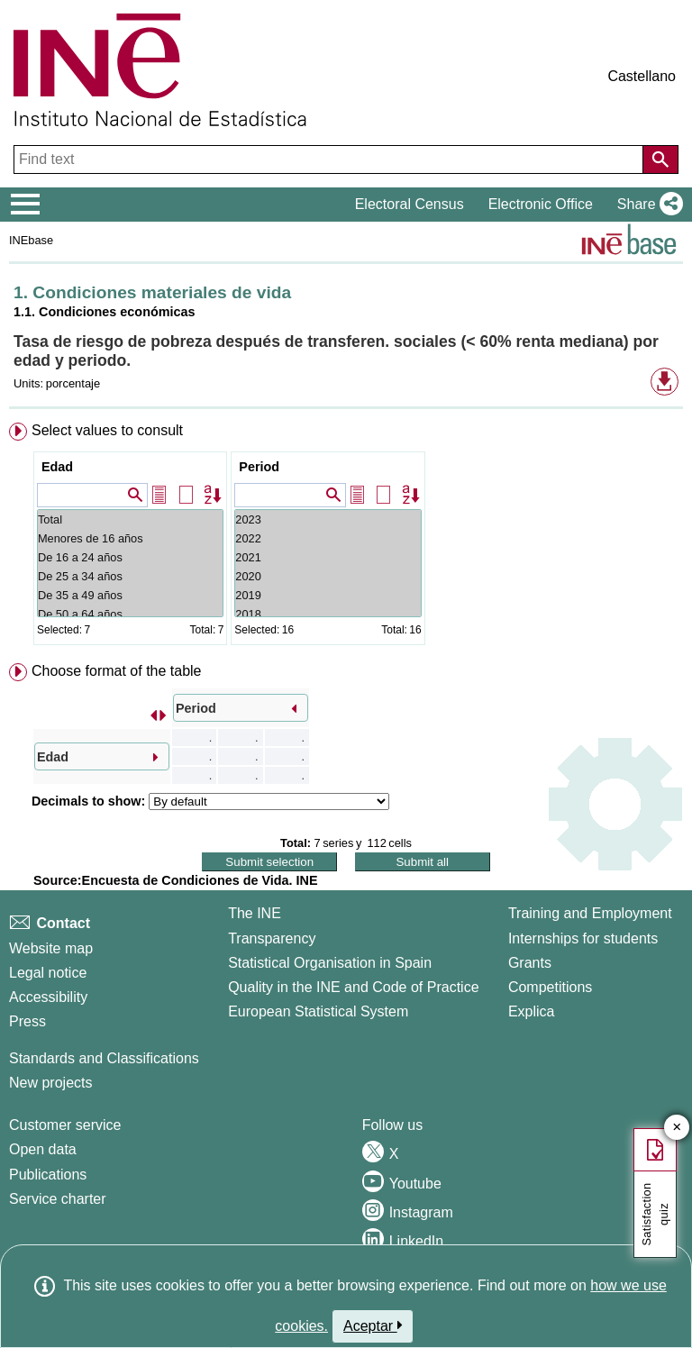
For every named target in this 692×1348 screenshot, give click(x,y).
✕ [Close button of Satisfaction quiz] (677, 1128)
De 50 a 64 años (130, 614)
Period (259, 467)
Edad (57, 467)
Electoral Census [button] (409, 204)
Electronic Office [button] (540, 204)
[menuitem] (346, 537)
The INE (254, 913)
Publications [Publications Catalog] (47, 1174)
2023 (327, 519)
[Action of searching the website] (660, 159)
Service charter (57, 1199)
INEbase (31, 240)
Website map (51, 948)
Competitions (550, 987)
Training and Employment (590, 913)
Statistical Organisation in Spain (330, 962)
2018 (327, 614)
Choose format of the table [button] (117, 671)
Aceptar (372, 1325)
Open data (43, 1149)
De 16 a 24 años (130, 557)
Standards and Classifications (104, 1058)
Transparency (271, 938)
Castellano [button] (641, 76)
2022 (327, 538)
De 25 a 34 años (130, 576)
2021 (327, 557)
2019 (327, 595)
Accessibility (48, 997)
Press (27, 1021)
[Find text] (330, 159)
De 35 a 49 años (130, 595)
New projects (50, 1082)
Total (130, 519)
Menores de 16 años (130, 538)
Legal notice (47, 972)
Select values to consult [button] (107, 430)
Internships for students (583, 938)
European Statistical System (318, 1011)
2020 (327, 576)
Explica (531, 1011)
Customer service (65, 1125)
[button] (646, 204)
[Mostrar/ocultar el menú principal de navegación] (25, 204)
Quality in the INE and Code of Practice (353, 987)
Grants (529, 962)
